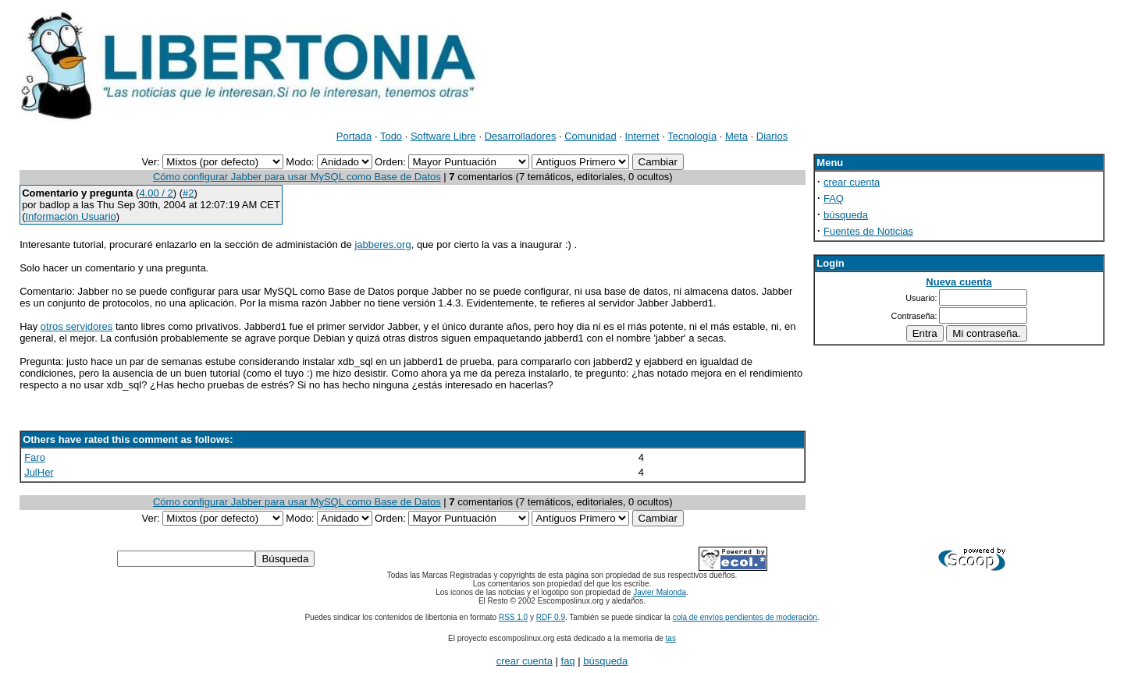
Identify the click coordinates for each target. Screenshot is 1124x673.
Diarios (772, 136)
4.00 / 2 (156, 193)
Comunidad (590, 136)
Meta (736, 136)
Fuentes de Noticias (868, 231)
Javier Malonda (659, 592)
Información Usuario (70, 216)
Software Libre (443, 136)
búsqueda (845, 215)
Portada (354, 136)
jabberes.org (382, 244)
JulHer (39, 472)
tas (671, 638)
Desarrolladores (521, 136)
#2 (188, 193)
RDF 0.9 (550, 617)
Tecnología (692, 136)
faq (568, 661)
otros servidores (76, 326)
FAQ (833, 198)
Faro (34, 457)
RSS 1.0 (513, 617)
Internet (642, 136)
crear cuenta (851, 182)
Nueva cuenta (959, 282)
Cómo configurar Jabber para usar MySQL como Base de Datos (297, 176)
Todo (391, 136)
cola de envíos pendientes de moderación (745, 617)
